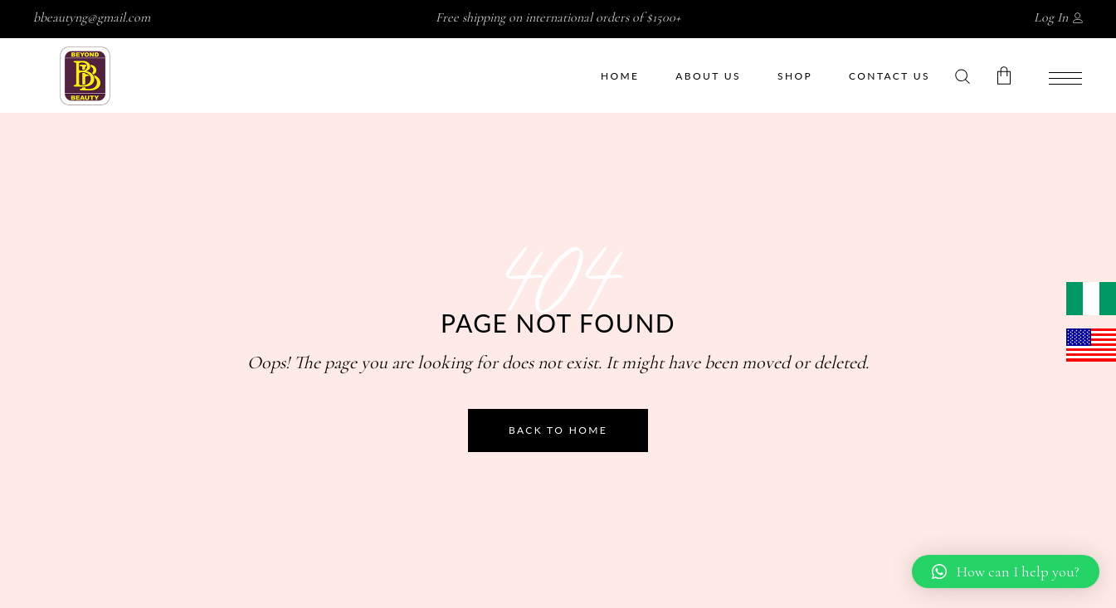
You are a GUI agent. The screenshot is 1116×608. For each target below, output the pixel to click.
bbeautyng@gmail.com (91, 17)
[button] (1005, 571)
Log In (1051, 17)
